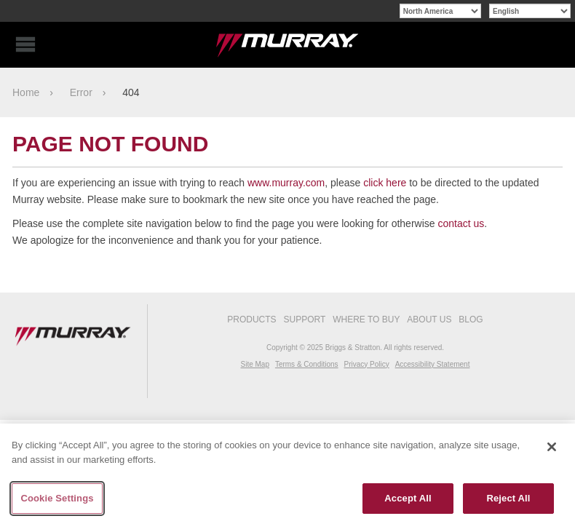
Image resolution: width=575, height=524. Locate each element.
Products (251, 319)
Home (25, 92)
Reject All (508, 498)
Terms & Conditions (306, 364)
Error (81, 92)
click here (384, 182)
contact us (460, 223)
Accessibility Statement (432, 364)
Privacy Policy (366, 364)
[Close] (552, 447)
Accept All (407, 498)
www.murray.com (286, 182)
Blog (471, 319)
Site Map (255, 364)
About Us (429, 319)
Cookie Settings (56, 498)
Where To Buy (366, 319)
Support (305, 319)
